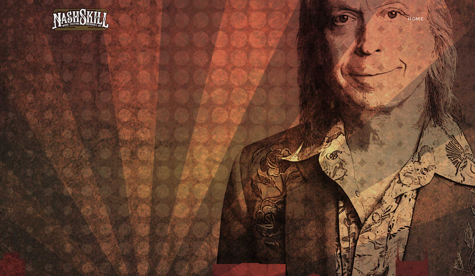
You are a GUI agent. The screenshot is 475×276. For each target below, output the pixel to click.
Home (416, 18)
